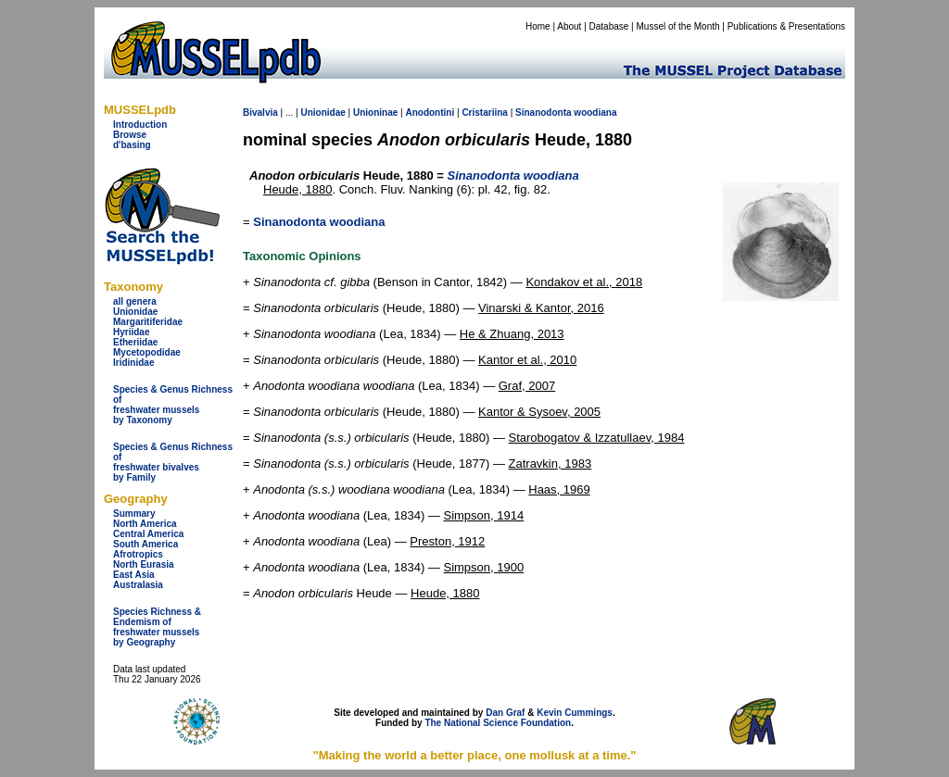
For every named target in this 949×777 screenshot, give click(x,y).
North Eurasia (143, 564)
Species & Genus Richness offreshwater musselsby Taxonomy (173, 404)
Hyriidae (131, 332)
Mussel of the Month (678, 26)
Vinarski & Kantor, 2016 (541, 308)
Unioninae (375, 112)
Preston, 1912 (447, 541)
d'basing (132, 145)
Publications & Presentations (786, 26)
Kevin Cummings (575, 713)
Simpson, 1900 (483, 567)
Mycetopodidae (147, 352)
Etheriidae (135, 342)
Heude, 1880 (297, 189)
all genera (135, 301)
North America (145, 524)
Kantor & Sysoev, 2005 (539, 412)
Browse (129, 135)
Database (609, 26)
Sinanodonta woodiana (319, 222)
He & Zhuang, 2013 (512, 334)
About (569, 26)
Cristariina (484, 112)
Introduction (140, 124)
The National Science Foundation (497, 723)
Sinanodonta (543, 112)
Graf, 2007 (527, 386)
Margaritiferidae (148, 322)
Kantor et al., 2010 (527, 360)
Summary (134, 513)
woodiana (595, 112)
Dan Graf (505, 713)
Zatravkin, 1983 (550, 463)
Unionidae (135, 312)
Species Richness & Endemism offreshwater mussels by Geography (157, 627)
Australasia (138, 585)
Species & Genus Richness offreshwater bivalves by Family (173, 462)
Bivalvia (260, 112)
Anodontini (429, 112)
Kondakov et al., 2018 (583, 282)
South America (145, 544)
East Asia (134, 575)
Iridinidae (133, 362)
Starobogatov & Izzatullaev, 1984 (597, 438)
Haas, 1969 (559, 489)
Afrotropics (138, 554)
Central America (148, 534)
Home (537, 26)
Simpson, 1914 (483, 515)
